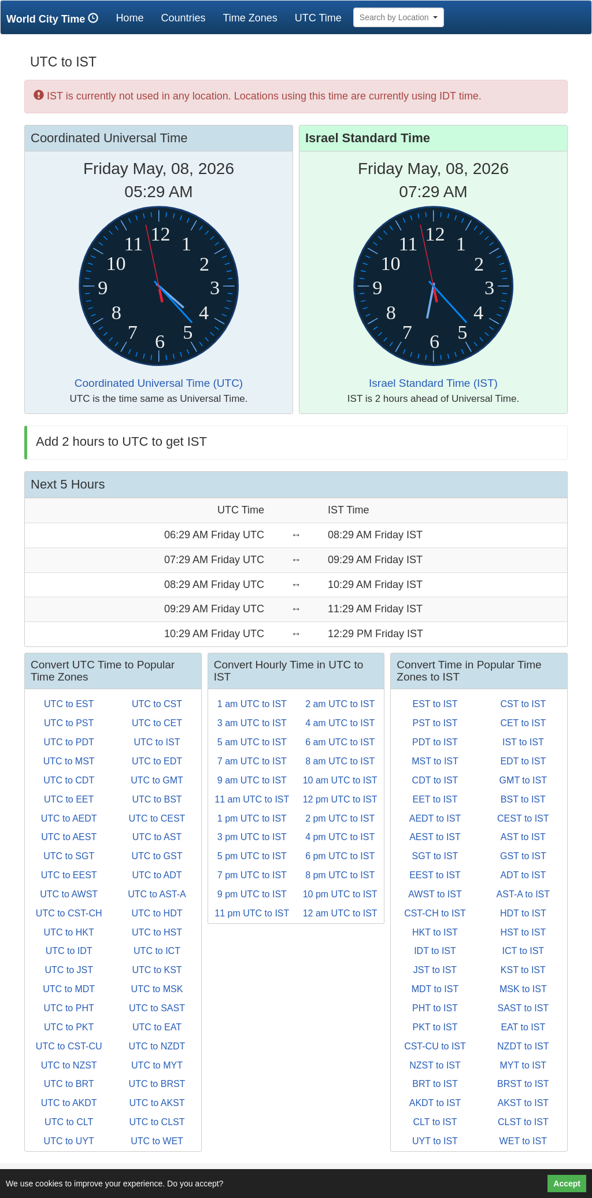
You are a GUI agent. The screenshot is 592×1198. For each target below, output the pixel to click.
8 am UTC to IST (340, 761)
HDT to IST (523, 913)
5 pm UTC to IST (252, 856)
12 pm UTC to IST (340, 799)
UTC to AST (157, 837)
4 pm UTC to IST (340, 837)
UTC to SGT (68, 856)
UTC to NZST (69, 1065)
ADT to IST (523, 875)
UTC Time (318, 18)
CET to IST (523, 723)
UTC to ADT (157, 875)
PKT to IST (435, 1027)
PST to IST (435, 723)
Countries (183, 18)
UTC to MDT (69, 989)
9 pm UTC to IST (252, 894)
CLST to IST (523, 1122)
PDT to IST (435, 742)
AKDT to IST (435, 1103)
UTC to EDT (157, 761)
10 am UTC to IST (340, 780)
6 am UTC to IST (340, 742)
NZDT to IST (523, 1046)
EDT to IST (523, 761)
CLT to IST (435, 1122)
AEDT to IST (435, 818)
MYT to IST (523, 1065)
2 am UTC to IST (340, 704)
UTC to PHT (69, 1008)
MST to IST (435, 761)
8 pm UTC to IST (340, 875)
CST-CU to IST (435, 1046)
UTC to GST (156, 856)
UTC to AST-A (157, 894)
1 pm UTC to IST (252, 818)
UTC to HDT (156, 913)
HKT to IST (435, 932)
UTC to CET (157, 723)
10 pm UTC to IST (340, 894)
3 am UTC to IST (252, 723)
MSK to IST (523, 989)
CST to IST (523, 704)
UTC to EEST (69, 875)
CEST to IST (523, 818)
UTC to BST (157, 799)
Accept (566, 1183)
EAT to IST (523, 1027)
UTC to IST (157, 742)
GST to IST (523, 856)
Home (134, 18)
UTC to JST (69, 970)
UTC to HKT (69, 932)
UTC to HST (157, 932)
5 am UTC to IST (252, 742)
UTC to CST (157, 704)
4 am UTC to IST (340, 723)
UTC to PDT (69, 742)
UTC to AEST (69, 837)
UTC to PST (69, 723)
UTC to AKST (156, 1103)
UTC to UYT (69, 1141)
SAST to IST (523, 1008)
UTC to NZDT (157, 1046)
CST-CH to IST (435, 913)
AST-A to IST (523, 894)
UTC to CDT (68, 780)
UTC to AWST (69, 894)
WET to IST (523, 1141)
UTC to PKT (69, 1027)
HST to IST (523, 932)
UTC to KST (157, 970)
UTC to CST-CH (69, 913)
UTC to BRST (157, 1084)
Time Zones (250, 18)
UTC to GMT (157, 780)
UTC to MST (69, 761)
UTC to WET (157, 1141)
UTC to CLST (156, 1122)
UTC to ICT (157, 951)
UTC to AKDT (69, 1103)
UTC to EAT (157, 1027)
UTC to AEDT (69, 818)
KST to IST (523, 970)
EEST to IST (435, 875)
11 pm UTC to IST (251, 913)
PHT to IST (435, 1008)
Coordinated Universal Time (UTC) (159, 383)
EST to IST (435, 704)
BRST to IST (523, 1084)
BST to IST (523, 799)
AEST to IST (435, 837)
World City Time (55, 19)
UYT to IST (435, 1141)
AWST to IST (434, 894)
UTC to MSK (157, 989)
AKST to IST (523, 1103)
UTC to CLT (69, 1122)
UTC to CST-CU (69, 1046)
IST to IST (523, 742)
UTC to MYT (157, 1065)
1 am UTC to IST (252, 704)
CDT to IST (435, 780)
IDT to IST (435, 951)
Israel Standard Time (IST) (433, 383)
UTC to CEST (157, 818)
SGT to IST (435, 856)
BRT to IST (435, 1084)
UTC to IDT (69, 951)
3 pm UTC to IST (252, 837)
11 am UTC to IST (251, 799)
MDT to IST (435, 989)
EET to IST (435, 799)
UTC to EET (69, 799)
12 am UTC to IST (340, 913)
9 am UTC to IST (252, 780)
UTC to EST (69, 704)
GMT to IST (523, 780)
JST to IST (435, 970)
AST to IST (523, 837)
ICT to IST (523, 951)
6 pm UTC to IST (340, 856)
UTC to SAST (157, 1008)
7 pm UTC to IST (252, 875)
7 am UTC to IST (252, 761)
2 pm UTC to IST (340, 818)
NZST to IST (435, 1065)
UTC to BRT (69, 1084)
